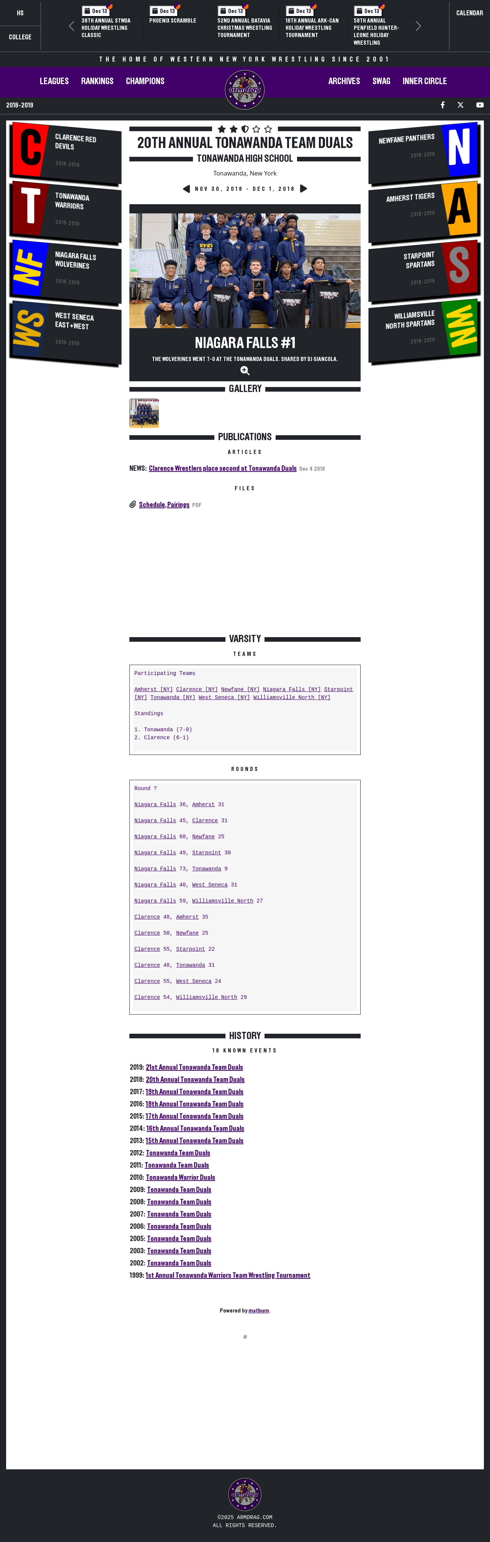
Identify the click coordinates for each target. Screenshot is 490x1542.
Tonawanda (206, 869)
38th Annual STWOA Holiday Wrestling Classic (106, 28)
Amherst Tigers (411, 197)
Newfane (203, 837)
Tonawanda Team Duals (178, 1153)
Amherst (203, 804)
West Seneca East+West (74, 321)
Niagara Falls (155, 804)
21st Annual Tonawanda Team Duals (194, 1067)
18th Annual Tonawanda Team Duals (194, 1104)
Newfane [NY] (240, 689)
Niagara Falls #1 (245, 343)
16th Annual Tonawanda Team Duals (195, 1128)
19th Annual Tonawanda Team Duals (194, 1092)
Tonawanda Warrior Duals (180, 1177)
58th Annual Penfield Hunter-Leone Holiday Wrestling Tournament (376, 35)
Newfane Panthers (407, 139)
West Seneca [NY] (224, 697)
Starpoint (206, 853)
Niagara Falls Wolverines (75, 260)
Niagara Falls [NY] (292, 689)
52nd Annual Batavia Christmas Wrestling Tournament (244, 28)
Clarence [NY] (197, 689)
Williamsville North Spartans (410, 319)
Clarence (205, 821)
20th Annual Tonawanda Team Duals (195, 1079)
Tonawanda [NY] (173, 697)
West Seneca (209, 885)
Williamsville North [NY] (292, 697)
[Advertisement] (67, 499)
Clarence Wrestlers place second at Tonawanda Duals (223, 468)
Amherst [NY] (153, 689)
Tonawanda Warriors (72, 201)
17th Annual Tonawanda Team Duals (194, 1116)
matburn (258, 1311)
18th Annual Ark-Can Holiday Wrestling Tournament (312, 28)
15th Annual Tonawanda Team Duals (194, 1141)
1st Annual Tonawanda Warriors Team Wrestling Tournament (228, 1275)
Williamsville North (222, 901)
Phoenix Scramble (172, 21)
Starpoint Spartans (419, 260)
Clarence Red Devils (75, 142)
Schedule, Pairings (164, 505)
